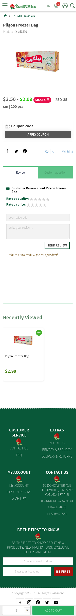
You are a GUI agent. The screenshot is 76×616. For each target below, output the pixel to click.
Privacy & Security (57, 449)
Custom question (55, 172)
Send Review (57, 245)
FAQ (19, 454)
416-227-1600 (57, 506)
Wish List (19, 498)
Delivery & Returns (57, 456)
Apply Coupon (38, 134)
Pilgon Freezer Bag (24, 15)
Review (20, 172)
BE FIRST (63, 571)
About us (56, 442)
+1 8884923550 (57, 513)
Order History (19, 491)
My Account (19, 485)
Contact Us (19, 448)
